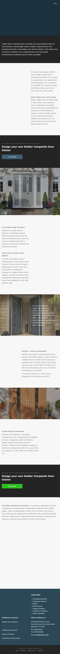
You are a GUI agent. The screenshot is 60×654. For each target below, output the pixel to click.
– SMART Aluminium (38, 613)
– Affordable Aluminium (39, 599)
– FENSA (34, 604)
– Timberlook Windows (39, 601)
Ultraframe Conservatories (11, 638)
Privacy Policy (32, 650)
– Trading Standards (38, 609)
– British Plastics (36, 606)
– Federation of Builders (39, 611)
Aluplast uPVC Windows (10, 622)
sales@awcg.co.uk (42, 635)
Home (16, 650)
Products (23, 650)
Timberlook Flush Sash (9, 630)
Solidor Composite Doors (11, 626)
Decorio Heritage (8, 634)
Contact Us (41, 650)
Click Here (12, 157)
